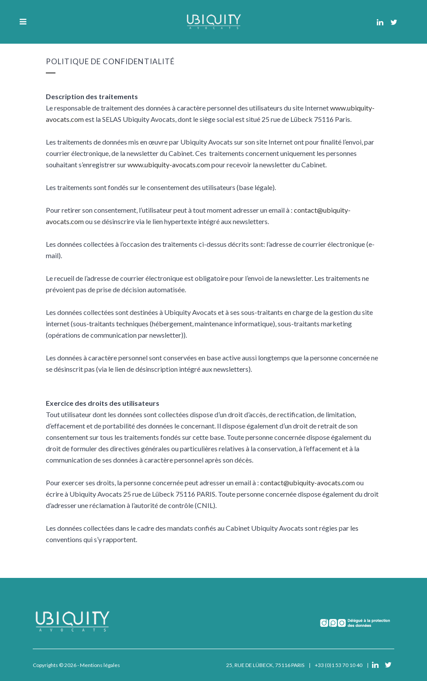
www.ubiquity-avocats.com (168, 164)
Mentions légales (100, 665)
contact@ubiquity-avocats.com (307, 482)
